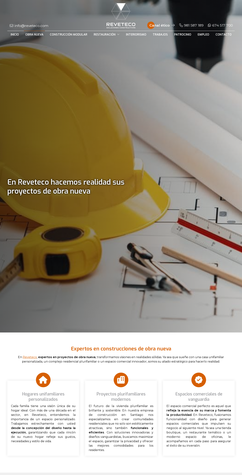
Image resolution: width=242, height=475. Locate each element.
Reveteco (30, 357)
